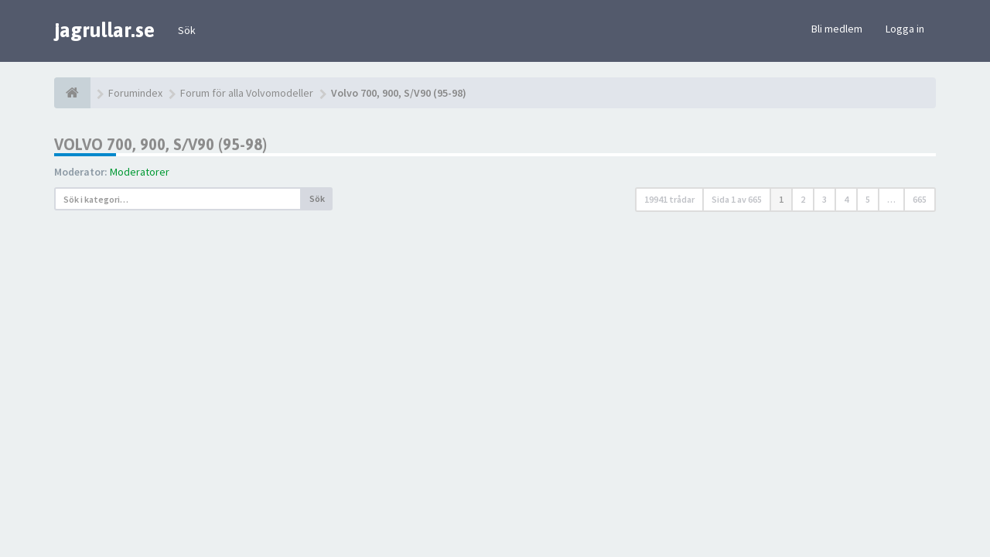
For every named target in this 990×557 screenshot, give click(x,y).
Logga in (905, 29)
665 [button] (920, 199)
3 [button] (824, 199)
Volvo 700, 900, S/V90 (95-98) (160, 144)
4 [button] (846, 199)
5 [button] (867, 199)
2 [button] (803, 199)
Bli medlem (836, 29)
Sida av (737, 199)
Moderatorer (139, 172)
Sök (187, 30)
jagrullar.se (104, 30)
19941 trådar (669, 199)
